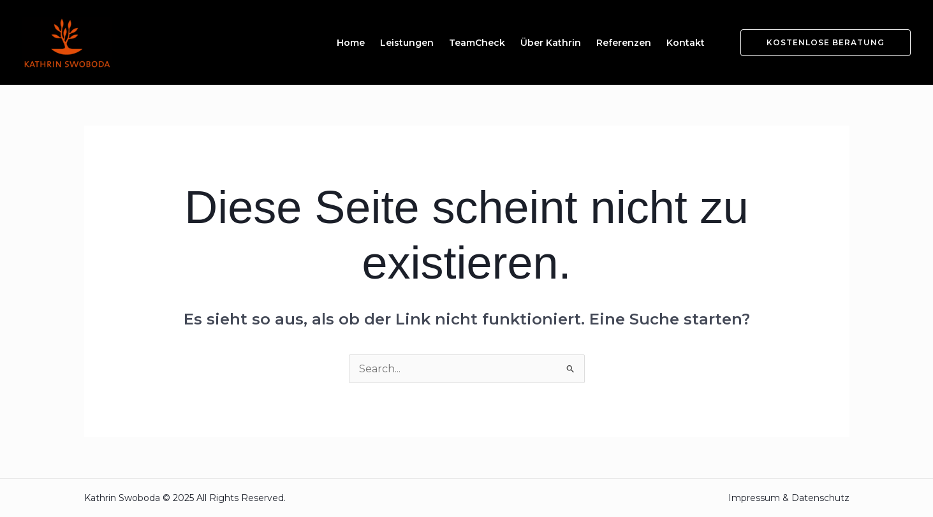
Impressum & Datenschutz (788, 498)
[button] (818, 42)
